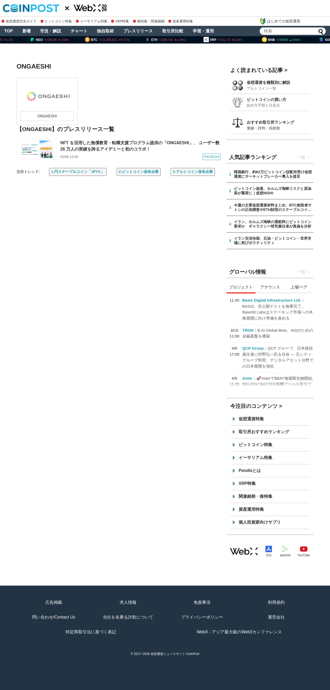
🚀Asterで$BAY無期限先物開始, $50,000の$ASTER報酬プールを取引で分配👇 (277, 384)
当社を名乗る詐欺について (128, 617)
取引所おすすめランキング (264, 432)
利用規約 (276, 602)
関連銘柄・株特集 (255, 496)
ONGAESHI (47, 116)
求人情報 (128, 602)
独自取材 (105, 31)
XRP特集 (120, 21)
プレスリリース (138, 31)
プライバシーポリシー (202, 617)
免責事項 (202, 602)
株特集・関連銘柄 (149, 21)
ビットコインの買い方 (266, 99)
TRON (248, 330)
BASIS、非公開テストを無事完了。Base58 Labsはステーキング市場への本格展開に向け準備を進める (277, 312)
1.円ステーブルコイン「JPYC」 (77, 172)
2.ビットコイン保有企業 (139, 172)
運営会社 (276, 617)
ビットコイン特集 (56, 21)
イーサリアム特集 (91, 21)
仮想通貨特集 (251, 419)
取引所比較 (172, 31)
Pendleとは (250, 470)
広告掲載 (53, 602)
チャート (79, 31)
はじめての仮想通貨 (280, 21)
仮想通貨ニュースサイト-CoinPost (175, 654)
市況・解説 (50, 31)
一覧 (301, 157)
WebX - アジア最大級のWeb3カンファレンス (239, 632)
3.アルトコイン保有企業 (193, 172)
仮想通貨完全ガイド (19, 21)
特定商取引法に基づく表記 (91, 632)
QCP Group (253, 348)
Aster (247, 378)
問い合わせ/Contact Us (53, 617)
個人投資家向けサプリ (260, 522)
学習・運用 (203, 31)
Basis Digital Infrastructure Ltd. (271, 300)
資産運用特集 (180, 21)
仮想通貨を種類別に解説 (268, 82)
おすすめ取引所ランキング (270, 122)
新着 (26, 31)
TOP (8, 31)
